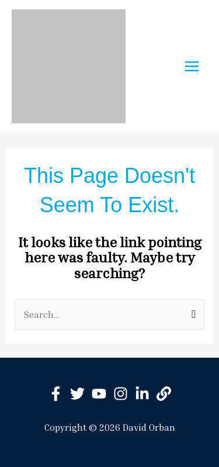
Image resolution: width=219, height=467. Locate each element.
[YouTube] (99, 393)
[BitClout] (164, 393)
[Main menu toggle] (191, 66)
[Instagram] (120, 393)
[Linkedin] (142, 393)
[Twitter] (77, 393)
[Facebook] (55, 393)
